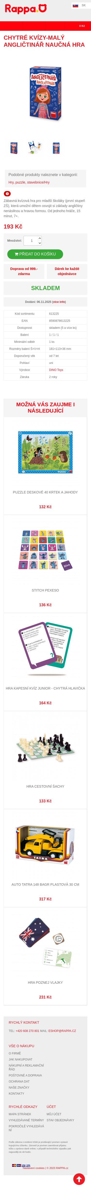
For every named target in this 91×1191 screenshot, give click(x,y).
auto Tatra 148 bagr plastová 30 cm (45, 884)
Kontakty (16, 1093)
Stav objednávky (60, 1120)
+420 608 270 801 (27, 1031)
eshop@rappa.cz (62, 1031)
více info (59, 302)
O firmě (15, 1053)
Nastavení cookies (33, 1168)
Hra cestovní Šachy (45, 786)
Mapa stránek (20, 1114)
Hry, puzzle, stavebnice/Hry (29, 182)
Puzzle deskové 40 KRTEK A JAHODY (45, 492)
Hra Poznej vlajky (45, 982)
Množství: (14, 240)
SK (84, 5)
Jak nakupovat (21, 1059)
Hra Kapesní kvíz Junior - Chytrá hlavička (45, 688)
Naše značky (19, 1087)
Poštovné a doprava (25, 1075)
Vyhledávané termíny (26, 1120)
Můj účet (54, 1114)
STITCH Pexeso (45, 590)
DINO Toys (56, 370)
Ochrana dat (19, 1081)
